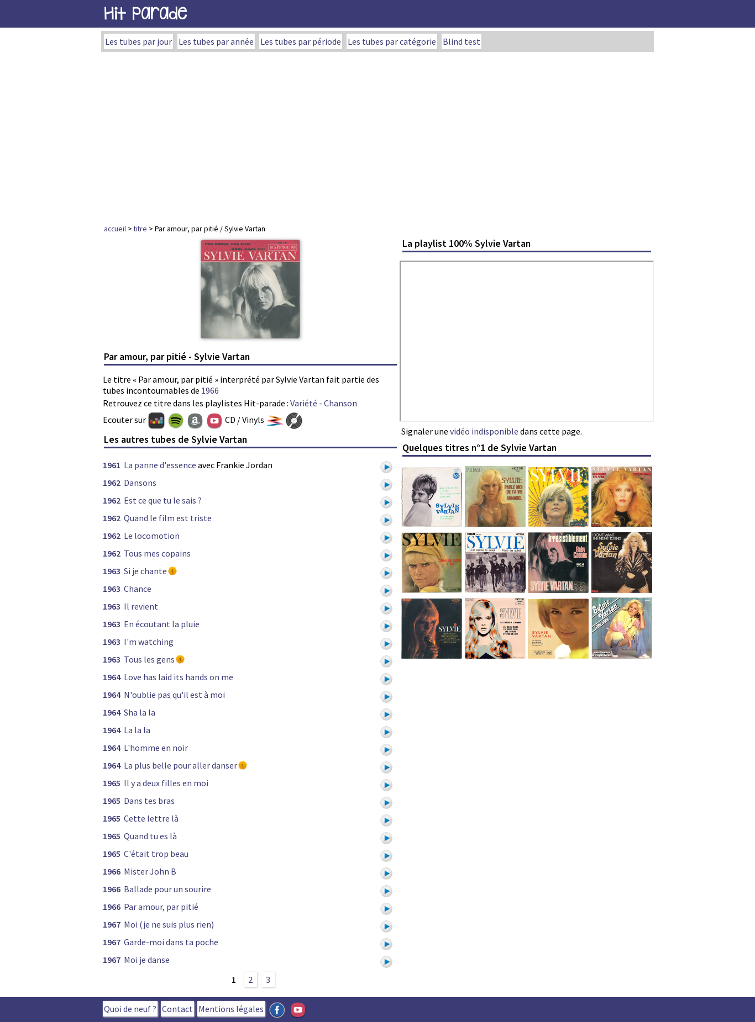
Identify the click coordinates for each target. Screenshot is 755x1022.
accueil (115, 229)
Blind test (461, 41)
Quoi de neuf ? (130, 1008)
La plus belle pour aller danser (180, 765)
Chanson (340, 403)
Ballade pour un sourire (167, 888)
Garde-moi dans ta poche (171, 941)
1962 (111, 482)
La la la (137, 729)
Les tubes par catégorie (392, 41)
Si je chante (145, 570)
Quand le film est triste (168, 517)
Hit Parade (145, 13)
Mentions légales (231, 1008)
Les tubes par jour (138, 41)
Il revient (141, 606)
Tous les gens (149, 659)
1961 (111, 464)
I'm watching (149, 641)
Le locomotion (152, 535)
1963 (111, 570)
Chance (137, 588)
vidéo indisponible (484, 431)
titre (140, 229)
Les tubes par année (216, 41)
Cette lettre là (151, 818)
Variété (303, 403)
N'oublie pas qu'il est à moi (174, 694)
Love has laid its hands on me (178, 676)
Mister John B (150, 871)
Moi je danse (147, 959)
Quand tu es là (150, 835)
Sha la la (139, 712)
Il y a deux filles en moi (166, 782)
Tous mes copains (157, 553)
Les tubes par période (300, 41)
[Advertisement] (377, 134)
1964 (111, 676)
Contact (177, 1008)
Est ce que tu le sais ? (163, 500)
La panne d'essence (160, 464)
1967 (111, 924)
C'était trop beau (156, 853)
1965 (111, 782)
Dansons (140, 482)
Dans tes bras (149, 800)
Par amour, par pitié (161, 906)
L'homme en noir (156, 747)
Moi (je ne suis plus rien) (169, 924)
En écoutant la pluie (162, 623)
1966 (210, 390)
